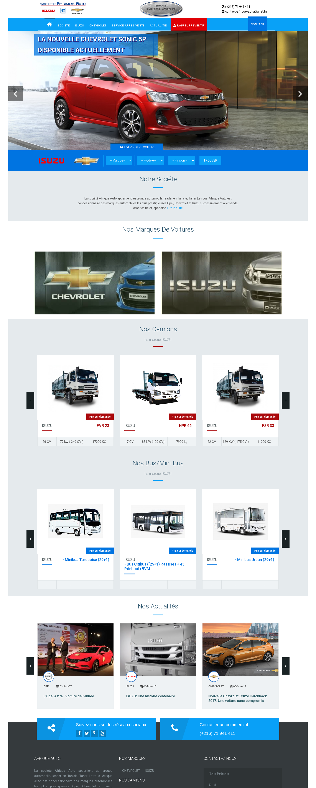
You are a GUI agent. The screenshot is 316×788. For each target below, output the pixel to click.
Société (64, 25)
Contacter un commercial (224, 724)
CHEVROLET (98, 25)
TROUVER (210, 160)
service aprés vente (128, 25)
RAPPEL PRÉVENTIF (189, 25)
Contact (258, 24)
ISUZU (79, 25)
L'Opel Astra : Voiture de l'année (68, 696)
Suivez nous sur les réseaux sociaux (111, 724)
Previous (15, 93)
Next (300, 93)
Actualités (159, 25)
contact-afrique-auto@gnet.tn (246, 11)
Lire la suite (175, 208)
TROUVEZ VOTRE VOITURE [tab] (136, 147)
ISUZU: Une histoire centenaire (150, 696)
